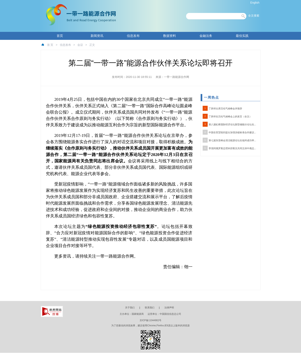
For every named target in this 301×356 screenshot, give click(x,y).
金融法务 (205, 35)
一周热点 (211, 97)
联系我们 (149, 307)
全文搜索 (253, 15)
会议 (80, 44)
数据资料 (169, 35)
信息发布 (133, 35)
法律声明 (169, 307)
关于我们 (130, 307)
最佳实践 (242, 35)
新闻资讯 (97, 35)
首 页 (50, 44)
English (255, 2)
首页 (60, 35)
